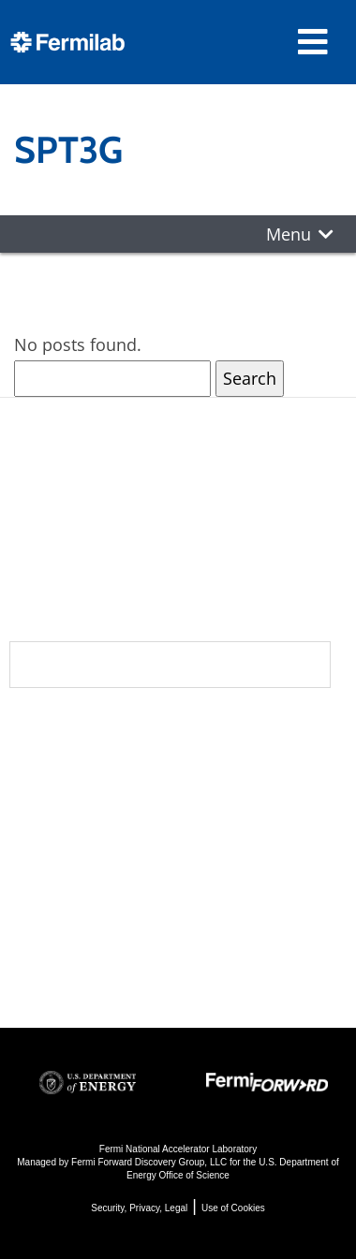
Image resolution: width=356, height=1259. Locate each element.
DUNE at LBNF (245, 766)
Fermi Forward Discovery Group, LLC (149, 1162)
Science (225, 733)
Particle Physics (251, 791)
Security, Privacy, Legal (139, 1208)
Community (67, 770)
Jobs (27, 966)
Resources (68, 882)
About (42, 733)
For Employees (73, 916)
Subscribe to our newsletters (170, 664)
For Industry (61, 941)
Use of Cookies (233, 1208)
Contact (54, 845)
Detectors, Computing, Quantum (234, 892)
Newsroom (66, 808)
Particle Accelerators (238, 829)
